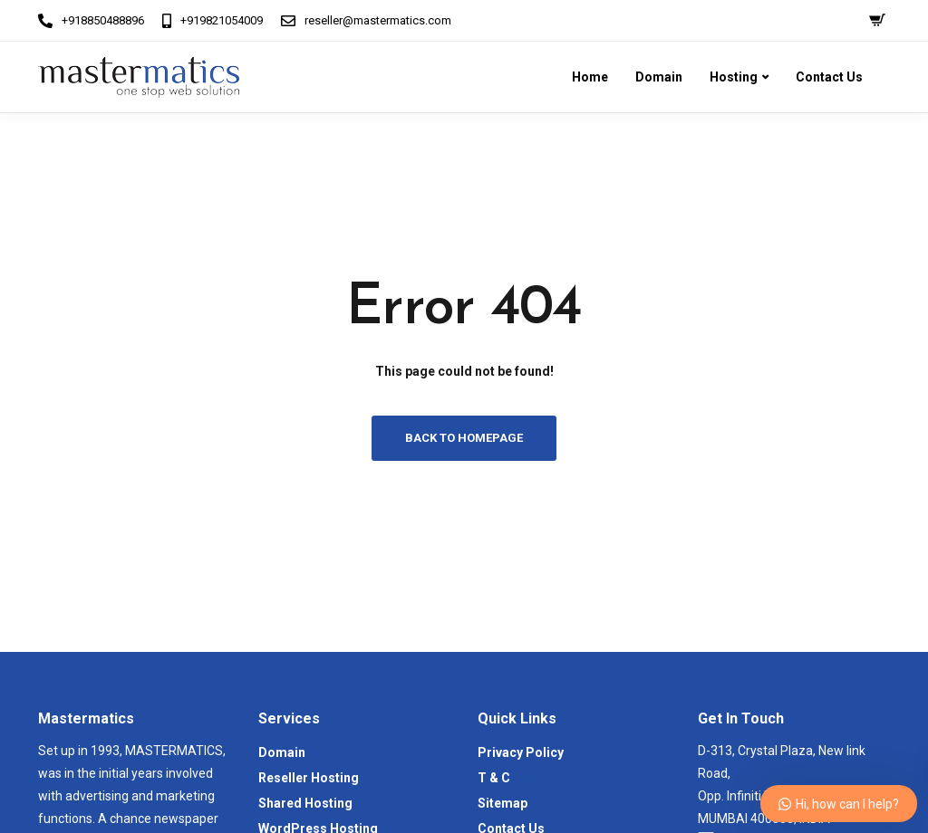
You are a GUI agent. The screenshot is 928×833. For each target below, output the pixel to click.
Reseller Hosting (308, 778)
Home (590, 77)
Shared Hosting (305, 803)
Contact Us (829, 77)
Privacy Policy (521, 752)
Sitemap (502, 803)
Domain (658, 77)
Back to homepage (464, 438)
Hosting (734, 77)
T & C (494, 778)
